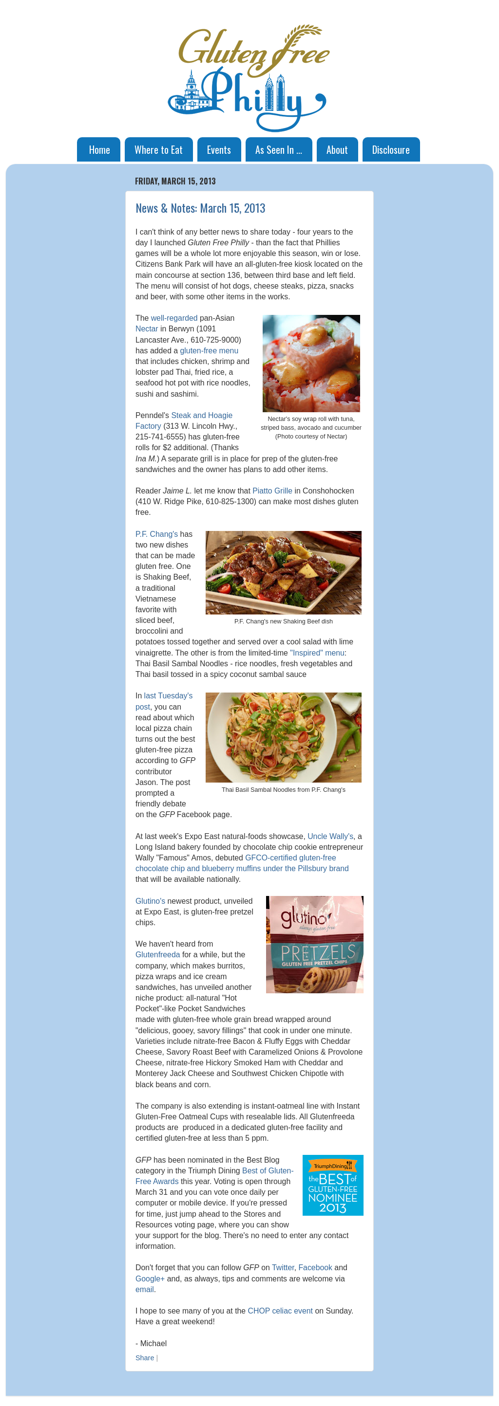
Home (99, 149)
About (337, 149)
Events (219, 149)
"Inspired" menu (317, 653)
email (144, 1289)
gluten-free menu (209, 351)
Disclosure (391, 149)
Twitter (283, 1267)
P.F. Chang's (156, 534)
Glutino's (150, 901)
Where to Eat (158, 149)
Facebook (315, 1267)
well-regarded (174, 318)
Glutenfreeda (157, 954)
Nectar (146, 329)
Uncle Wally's (330, 836)
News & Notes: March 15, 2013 (200, 207)
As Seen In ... (278, 149)
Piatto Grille (272, 491)
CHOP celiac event (280, 1311)
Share (144, 1358)
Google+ (150, 1279)
